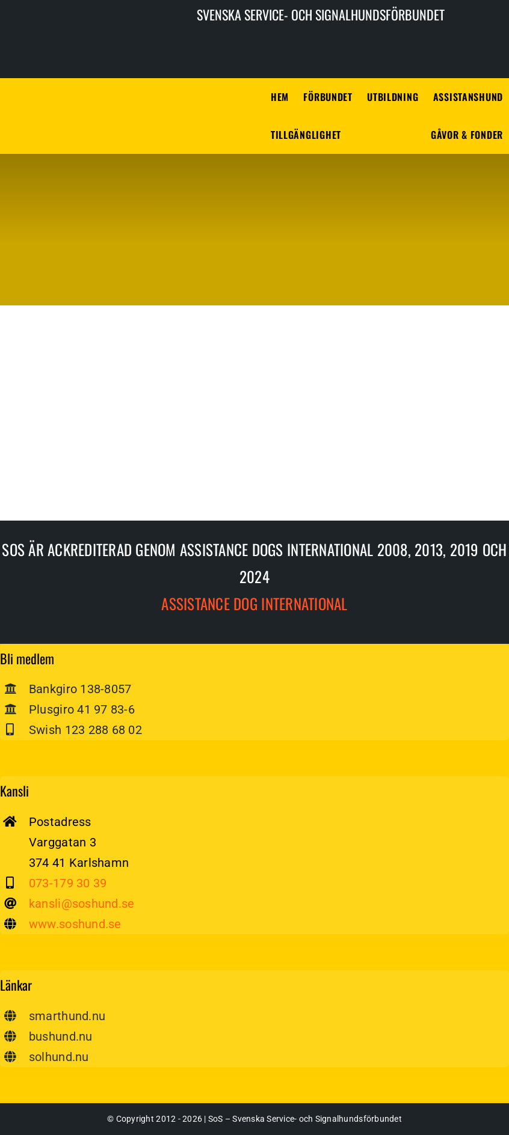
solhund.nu (59, 1057)
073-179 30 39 (67, 883)
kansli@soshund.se (81, 903)
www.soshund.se (75, 924)
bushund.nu (61, 1036)
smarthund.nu (67, 1016)
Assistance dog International (254, 603)
